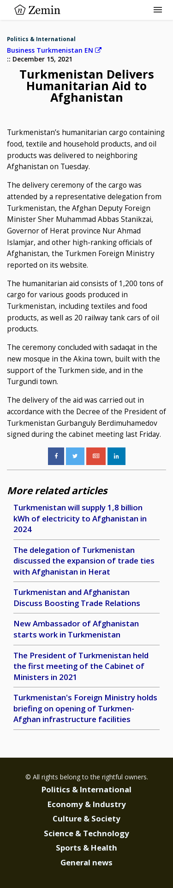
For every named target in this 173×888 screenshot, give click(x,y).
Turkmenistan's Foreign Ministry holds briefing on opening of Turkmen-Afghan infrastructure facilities (85, 708)
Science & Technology (86, 833)
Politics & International (41, 39)
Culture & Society (86, 818)
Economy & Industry (87, 804)
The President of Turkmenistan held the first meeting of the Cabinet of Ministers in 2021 (81, 666)
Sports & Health (86, 847)
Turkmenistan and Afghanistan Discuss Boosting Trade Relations (76, 597)
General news (86, 862)
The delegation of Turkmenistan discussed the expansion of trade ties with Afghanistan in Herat (84, 561)
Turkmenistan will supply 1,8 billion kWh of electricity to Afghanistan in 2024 (80, 518)
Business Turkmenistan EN (54, 50)
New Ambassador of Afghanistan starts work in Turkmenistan (76, 629)
